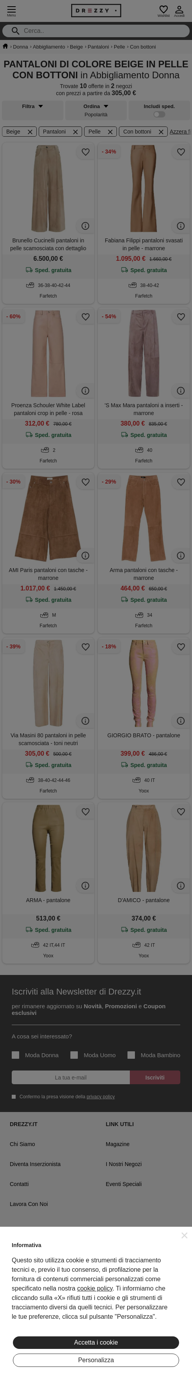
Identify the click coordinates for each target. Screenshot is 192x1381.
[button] (184, 1235)
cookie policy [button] (94, 1288)
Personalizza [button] (96, 1360)
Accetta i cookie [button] (96, 1342)
